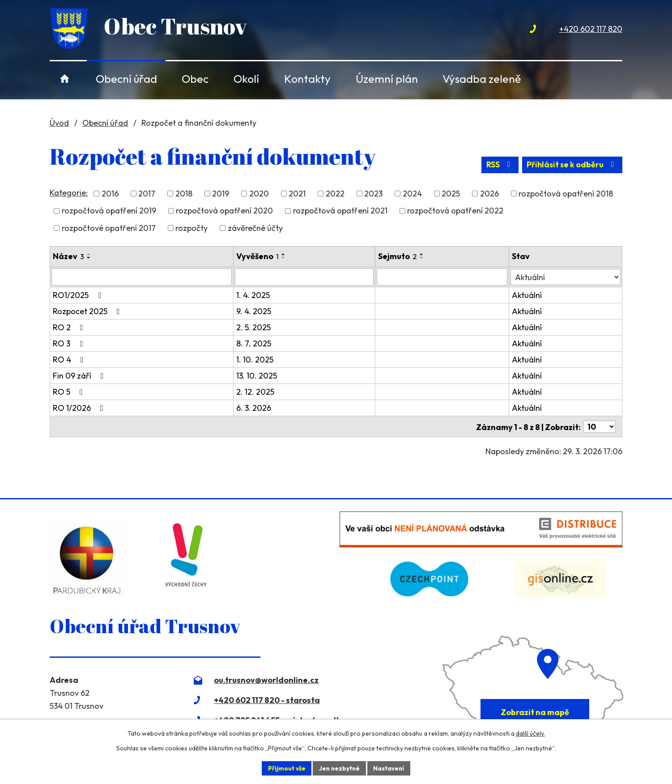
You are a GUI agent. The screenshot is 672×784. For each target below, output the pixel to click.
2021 (297, 195)
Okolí (246, 78)
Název (68, 257)
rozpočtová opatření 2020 (224, 212)
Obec (195, 78)
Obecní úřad (126, 78)
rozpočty (191, 229)
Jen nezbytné (339, 768)
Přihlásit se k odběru (571, 167)
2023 (373, 195)
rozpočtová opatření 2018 (566, 195)
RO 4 (70, 360)
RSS (498, 167)
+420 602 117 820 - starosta (267, 700)
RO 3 (69, 344)
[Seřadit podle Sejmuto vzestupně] (422, 255)
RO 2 (70, 328)
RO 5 (69, 393)
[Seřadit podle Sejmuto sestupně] (422, 258)
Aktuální (527, 296)
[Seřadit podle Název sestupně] (89, 258)
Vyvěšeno (257, 257)
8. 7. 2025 (253, 344)
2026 (489, 195)
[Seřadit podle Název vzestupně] (89, 255)
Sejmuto (398, 257)
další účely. (530, 733)
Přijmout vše (285, 768)
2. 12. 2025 (255, 393)
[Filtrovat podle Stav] (565, 277)
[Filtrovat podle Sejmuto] (442, 277)
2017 (146, 195)
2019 (220, 195)
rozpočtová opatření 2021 (340, 212)
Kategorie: (69, 193)
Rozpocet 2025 (88, 312)
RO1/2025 (79, 296)
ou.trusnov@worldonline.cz (266, 680)
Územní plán (387, 78)
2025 (451, 195)
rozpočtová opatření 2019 (109, 212)
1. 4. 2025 (253, 296)
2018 (183, 195)
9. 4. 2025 (253, 312)
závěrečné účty (255, 229)
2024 (412, 195)
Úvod (65, 78)
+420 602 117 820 (590, 29)
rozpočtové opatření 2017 (109, 229)
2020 (259, 195)
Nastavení (390, 768)
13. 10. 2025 (256, 376)
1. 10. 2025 (254, 360)
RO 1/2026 (80, 409)
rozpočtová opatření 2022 (455, 212)
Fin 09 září (80, 376)
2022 (335, 195)
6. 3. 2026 (253, 409)
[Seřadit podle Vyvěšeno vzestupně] (284, 255)
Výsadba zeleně (481, 78)
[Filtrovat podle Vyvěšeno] (304, 277)
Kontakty (307, 78)
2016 (110, 195)
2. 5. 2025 (253, 328)
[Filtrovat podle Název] (141, 277)
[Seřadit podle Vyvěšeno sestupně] (284, 258)
